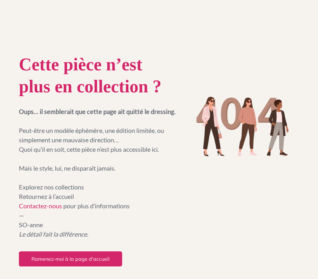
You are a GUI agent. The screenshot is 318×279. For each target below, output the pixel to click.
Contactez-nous (41, 206)
